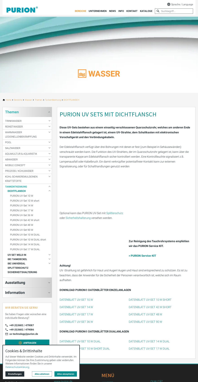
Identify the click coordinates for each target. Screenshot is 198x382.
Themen (12, 112)
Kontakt (132, 11)
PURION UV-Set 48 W (21, 224)
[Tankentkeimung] (53, 100)
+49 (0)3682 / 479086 (21, 329)
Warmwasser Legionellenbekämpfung (21, 134)
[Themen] (38, 100)
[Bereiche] (18, 100)
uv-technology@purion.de (23, 333)
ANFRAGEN (29, 342)
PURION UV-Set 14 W (21, 205)
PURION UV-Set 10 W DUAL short (28, 239)
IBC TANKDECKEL (17, 259)
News (112, 11)
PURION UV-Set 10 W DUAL (25, 234)
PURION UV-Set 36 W (21, 215)
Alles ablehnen (42, 374)
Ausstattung (15, 282)
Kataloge (146, 11)
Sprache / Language (180, 4)
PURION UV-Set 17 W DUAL (25, 249)
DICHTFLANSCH (17, 191)
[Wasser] (28, 100)
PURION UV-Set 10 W (21, 195)
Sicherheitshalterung (78, 217)
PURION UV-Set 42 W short (24, 220)
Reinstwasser (14, 126)
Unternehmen (98, 11)
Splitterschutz (114, 213)
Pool (8, 142)
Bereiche (80, 11)
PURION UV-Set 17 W (21, 210)
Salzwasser (12, 148)
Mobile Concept (15, 165)
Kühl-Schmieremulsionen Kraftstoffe (21, 178)
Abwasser (11, 159)
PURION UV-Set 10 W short (24, 200)
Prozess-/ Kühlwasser (19, 170)
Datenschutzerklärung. (17, 367)
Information (15, 292)
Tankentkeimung (16, 186)
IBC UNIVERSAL (16, 263)
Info (121, 11)
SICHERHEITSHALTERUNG (22, 272)
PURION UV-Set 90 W (21, 229)
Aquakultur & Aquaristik (21, 153)
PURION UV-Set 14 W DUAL (25, 244)
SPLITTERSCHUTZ (18, 267)
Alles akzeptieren (65, 374)
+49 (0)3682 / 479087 (21, 325)
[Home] (8, 100)
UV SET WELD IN (17, 254)
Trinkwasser (13, 120)
